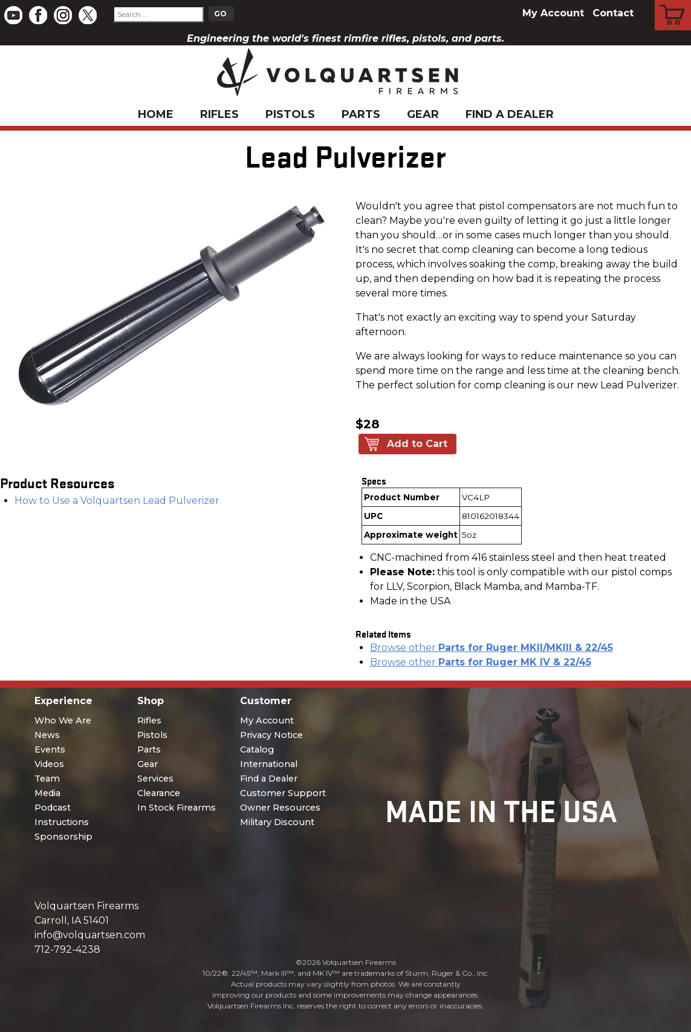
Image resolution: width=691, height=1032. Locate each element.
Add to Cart (417, 443)
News (47, 735)
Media (47, 793)
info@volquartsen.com (89, 935)
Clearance (158, 793)
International (268, 764)
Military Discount (277, 822)
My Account (553, 13)
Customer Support (283, 793)
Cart (673, 2)
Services (155, 778)
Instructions (61, 822)
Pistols (290, 114)
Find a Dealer (510, 114)
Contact (613, 13)
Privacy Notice (271, 735)
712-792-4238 (67, 949)
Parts (361, 114)
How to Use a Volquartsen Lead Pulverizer (117, 500)
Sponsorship (63, 836)
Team (47, 778)
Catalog (257, 749)
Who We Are (62, 720)
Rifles (219, 114)
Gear (423, 114)
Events (49, 749)
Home (156, 114)
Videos (49, 764)
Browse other (491, 647)
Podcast (52, 807)
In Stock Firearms (176, 807)
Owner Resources (280, 807)
